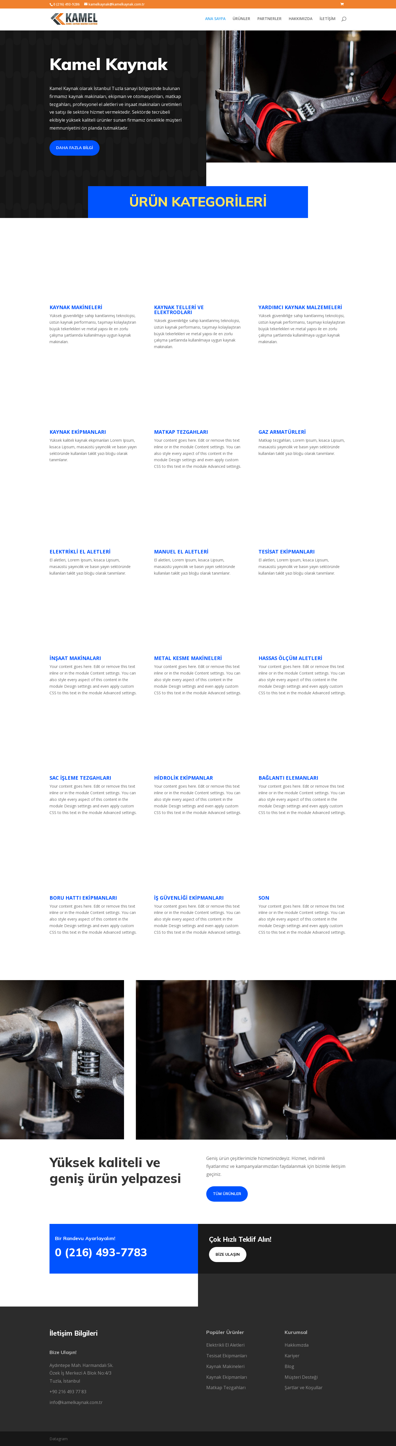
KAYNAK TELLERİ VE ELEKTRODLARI (179, 309)
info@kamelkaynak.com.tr (76, 1402)
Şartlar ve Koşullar (304, 1388)
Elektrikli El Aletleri (225, 1345)
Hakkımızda (297, 1345)
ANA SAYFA (215, 19)
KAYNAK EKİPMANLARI (78, 432)
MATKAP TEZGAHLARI (181, 432)
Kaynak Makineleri (225, 1366)
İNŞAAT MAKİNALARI (75, 658)
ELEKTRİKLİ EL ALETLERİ (80, 551)
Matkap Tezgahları (226, 1388)
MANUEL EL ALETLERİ (181, 551)
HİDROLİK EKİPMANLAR (183, 777)
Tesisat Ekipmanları (226, 1356)
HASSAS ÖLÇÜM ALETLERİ (290, 658)
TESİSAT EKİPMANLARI (286, 551)
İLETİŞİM (328, 19)
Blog (289, 1366)
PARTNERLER (269, 19)
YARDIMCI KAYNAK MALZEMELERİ (300, 307)
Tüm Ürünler (227, 1193)
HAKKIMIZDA (300, 19)
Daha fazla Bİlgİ (74, 147)
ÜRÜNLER (241, 19)
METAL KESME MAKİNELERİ (188, 658)
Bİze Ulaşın (228, 1254)
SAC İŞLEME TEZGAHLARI (80, 777)
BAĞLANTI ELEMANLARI (288, 777)
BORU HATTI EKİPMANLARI (83, 897)
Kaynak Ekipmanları (226, 1377)
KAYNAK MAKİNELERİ (76, 307)
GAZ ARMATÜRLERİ (282, 432)
